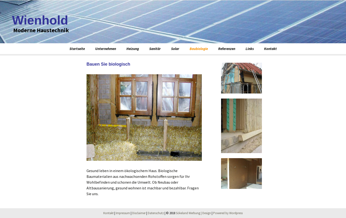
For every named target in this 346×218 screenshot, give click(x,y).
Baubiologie (199, 48)
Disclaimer (139, 213)
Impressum (123, 213)
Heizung (132, 48)
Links (250, 48)
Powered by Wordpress (228, 213)
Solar (175, 48)
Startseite (77, 48)
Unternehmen (105, 48)
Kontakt (270, 48)
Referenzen (226, 48)
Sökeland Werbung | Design (193, 213)
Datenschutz (156, 213)
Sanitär (155, 48)
